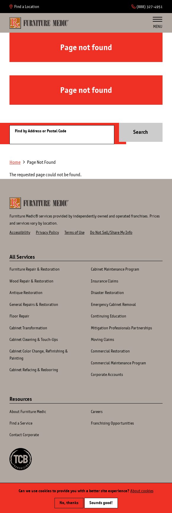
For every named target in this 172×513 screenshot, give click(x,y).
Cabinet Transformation (28, 327)
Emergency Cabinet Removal (113, 304)
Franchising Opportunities (112, 423)
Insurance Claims (104, 281)
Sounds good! (101, 504)
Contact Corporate (24, 434)
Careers (96, 411)
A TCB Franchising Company (20, 459)
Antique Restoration (25, 292)
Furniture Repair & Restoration (34, 269)
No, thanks (69, 504)
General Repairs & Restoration (33, 304)
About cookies (141, 492)
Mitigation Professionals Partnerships (121, 327)
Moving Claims (102, 339)
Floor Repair (19, 316)
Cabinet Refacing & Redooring (33, 369)
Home (39, 23)
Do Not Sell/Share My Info (111, 232)
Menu (157, 23)
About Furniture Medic (27, 411)
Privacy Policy (47, 232)
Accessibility (19, 232)
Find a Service (20, 423)
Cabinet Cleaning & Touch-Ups (33, 339)
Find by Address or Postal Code (40, 131)
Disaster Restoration (107, 292)
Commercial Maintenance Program (118, 362)
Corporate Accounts (107, 374)
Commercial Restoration (110, 351)
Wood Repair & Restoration (31, 281)
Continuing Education (108, 316)
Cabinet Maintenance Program (115, 269)
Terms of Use (74, 232)
